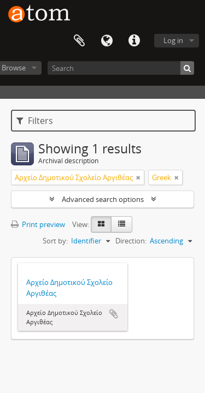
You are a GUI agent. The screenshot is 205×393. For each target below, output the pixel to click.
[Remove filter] (138, 177)
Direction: (131, 241)
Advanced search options (102, 199)
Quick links (134, 41)
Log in (173, 40)
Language (106, 41)
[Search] (121, 68)
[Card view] (101, 224)
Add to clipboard (113, 313)
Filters (34, 121)
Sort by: (55, 241)
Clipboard (79, 41)
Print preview (38, 224)
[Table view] (121, 224)
